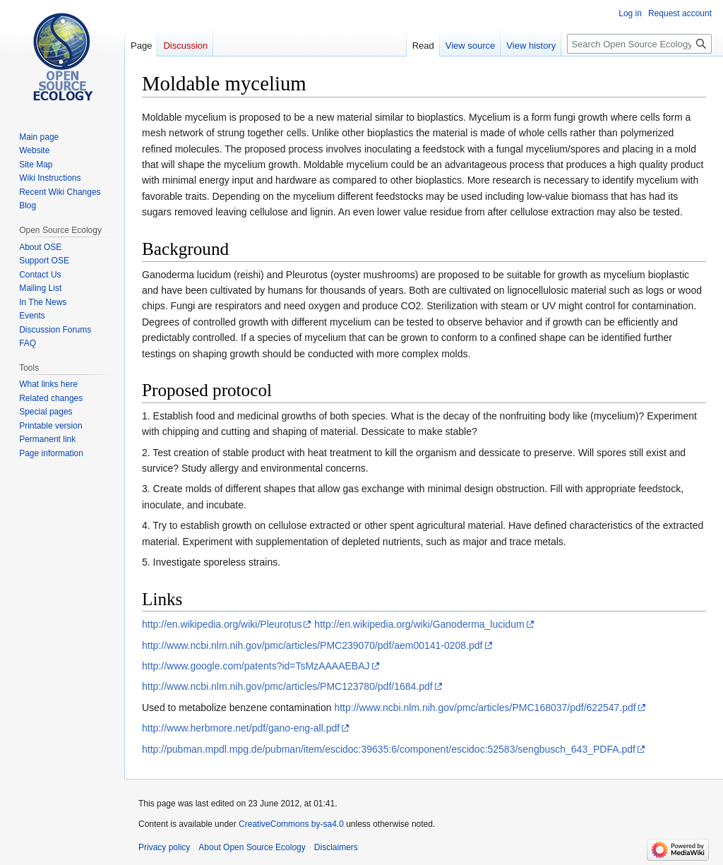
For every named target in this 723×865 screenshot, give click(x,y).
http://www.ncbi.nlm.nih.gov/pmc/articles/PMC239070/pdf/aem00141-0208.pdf (312, 645)
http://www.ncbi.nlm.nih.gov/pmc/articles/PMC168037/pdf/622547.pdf (484, 707)
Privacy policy (164, 847)
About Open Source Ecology (251, 847)
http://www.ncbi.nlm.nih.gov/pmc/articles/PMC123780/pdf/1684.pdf (287, 686)
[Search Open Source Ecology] (639, 44)
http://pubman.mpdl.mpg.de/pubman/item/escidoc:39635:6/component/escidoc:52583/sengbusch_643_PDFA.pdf (388, 749)
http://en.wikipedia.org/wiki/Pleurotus (221, 624)
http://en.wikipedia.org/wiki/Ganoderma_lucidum (419, 624)
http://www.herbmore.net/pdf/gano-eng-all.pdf (241, 728)
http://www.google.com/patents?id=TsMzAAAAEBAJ (256, 666)
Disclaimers (336, 847)
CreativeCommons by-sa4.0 (291, 824)
